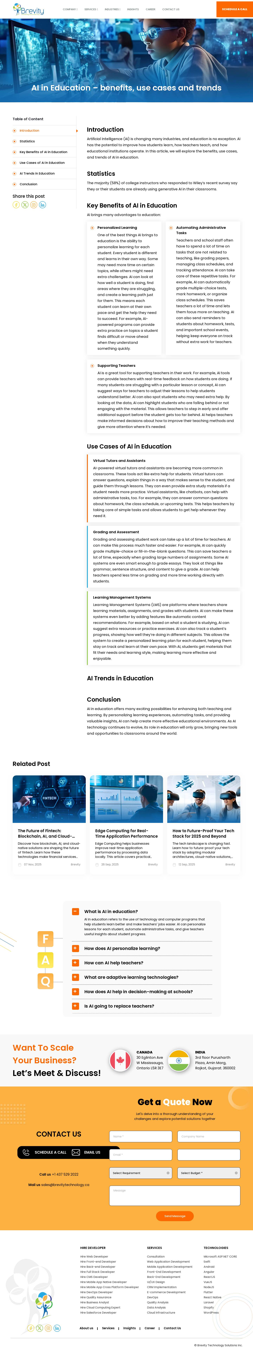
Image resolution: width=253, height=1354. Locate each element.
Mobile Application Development (170, 1268)
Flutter (208, 1294)
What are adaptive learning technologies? (131, 977)
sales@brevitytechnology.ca (59, 1197)
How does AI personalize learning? (122, 948)
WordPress (211, 1314)
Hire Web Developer (94, 1258)
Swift (207, 1263)
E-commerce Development (166, 1294)
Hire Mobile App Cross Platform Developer (109, 1289)
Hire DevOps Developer (96, 1294)
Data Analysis (156, 1309)
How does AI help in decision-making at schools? (138, 992)
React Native (212, 1299)
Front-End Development (164, 1273)
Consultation (156, 1258)
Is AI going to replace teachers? (119, 1006)
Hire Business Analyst (94, 1304)
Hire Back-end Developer (97, 1268)
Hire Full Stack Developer (97, 1273)
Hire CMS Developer (94, 1278)
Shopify (209, 1309)
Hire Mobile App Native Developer (103, 1283)
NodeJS (209, 1289)
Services (109, 1329)
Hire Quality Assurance (95, 1299)
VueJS (208, 1283)
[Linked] (57, 1330)
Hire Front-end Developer (98, 1263)
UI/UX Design (156, 1283)
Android (209, 1268)
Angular (209, 1273)
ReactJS (209, 1278)
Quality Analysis (157, 1304)
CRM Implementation (162, 1289)
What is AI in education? (111, 911)
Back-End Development (163, 1278)
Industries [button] (112, 8)
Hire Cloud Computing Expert (100, 1309)
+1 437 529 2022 (59, 1186)
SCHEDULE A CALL (234, 8)
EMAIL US (46, 1164)
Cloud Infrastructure (161, 1314)
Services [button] (91, 8)
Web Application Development (168, 1263)
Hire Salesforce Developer (98, 1314)
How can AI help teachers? (113, 963)
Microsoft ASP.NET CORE (220, 1258)
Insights (131, 1329)
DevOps (152, 1299)
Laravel (209, 1304)
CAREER (150, 8)
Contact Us (170, 8)
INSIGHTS (133, 8)
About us (87, 1329)
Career (152, 1329)
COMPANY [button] (70, 8)
